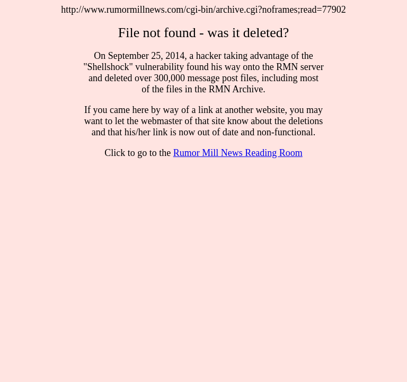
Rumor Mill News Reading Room (238, 152)
